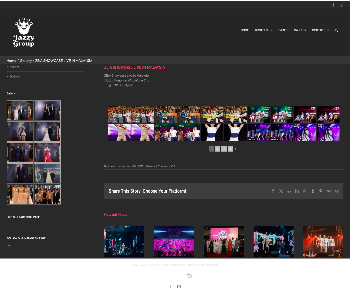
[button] (336, 30)
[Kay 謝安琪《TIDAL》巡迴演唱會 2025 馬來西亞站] (124, 228)
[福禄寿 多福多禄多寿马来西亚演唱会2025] (323, 228)
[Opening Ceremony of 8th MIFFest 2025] (224, 228)
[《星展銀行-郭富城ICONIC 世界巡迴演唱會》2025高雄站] (174, 228)
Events (14, 67)
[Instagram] (8, 246)
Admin (112, 166)
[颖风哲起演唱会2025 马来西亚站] (274, 228)
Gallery (150, 166)
